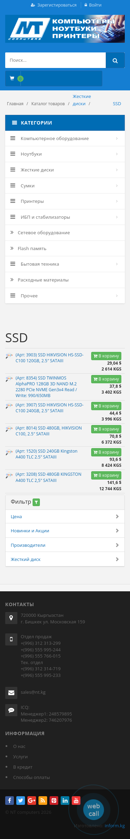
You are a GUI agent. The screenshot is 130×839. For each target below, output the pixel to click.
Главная (15, 104)
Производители (65, 545)
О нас (19, 746)
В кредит (23, 767)
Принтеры (27, 201)
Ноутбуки (26, 154)
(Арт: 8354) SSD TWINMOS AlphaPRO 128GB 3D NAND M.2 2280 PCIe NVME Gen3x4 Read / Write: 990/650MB (46, 386)
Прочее (24, 296)
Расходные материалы (39, 280)
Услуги (20, 756)
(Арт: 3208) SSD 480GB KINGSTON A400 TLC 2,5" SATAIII (48, 477)
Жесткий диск (65, 559)
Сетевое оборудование (40, 232)
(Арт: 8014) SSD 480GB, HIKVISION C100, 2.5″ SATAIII (49, 431)
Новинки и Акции (65, 530)
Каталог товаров (48, 104)
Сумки (22, 185)
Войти (95, 5)
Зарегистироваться (57, 5)
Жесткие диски (32, 170)
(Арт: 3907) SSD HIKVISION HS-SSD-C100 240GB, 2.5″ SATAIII (50, 408)
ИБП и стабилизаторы (40, 217)
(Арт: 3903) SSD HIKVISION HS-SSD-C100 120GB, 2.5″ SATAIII (50, 358)
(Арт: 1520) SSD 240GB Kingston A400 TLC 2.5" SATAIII (46, 454)
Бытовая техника (34, 264)
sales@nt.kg (33, 692)
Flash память (28, 248)
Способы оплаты (31, 777)
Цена (65, 516)
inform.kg (115, 825)
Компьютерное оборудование (49, 138)
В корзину (106, 356)
